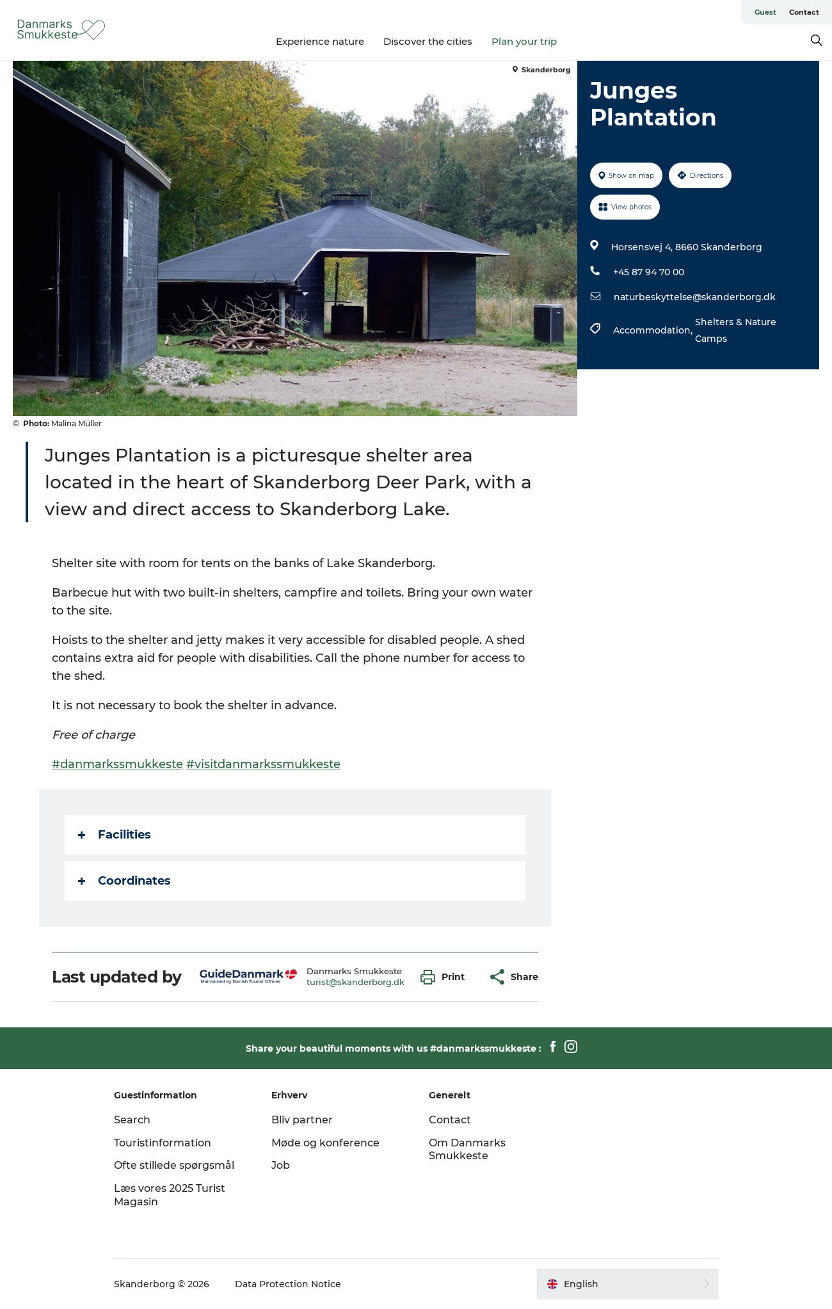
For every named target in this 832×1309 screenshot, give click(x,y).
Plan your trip (524, 41)
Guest (765, 12)
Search (132, 1120)
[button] (445, 977)
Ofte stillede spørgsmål (174, 1165)
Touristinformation (162, 1143)
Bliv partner (302, 1120)
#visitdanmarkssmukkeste (263, 764)
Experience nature (320, 41)
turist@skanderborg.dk (355, 982)
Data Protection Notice (288, 1284)
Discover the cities (427, 41)
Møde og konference (325, 1143)
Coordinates (124, 881)
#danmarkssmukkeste (117, 764)
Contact (804, 12)
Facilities (114, 835)
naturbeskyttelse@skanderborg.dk (695, 297)
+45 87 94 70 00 (648, 272)
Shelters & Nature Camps (735, 330)
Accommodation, (654, 330)
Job (280, 1165)
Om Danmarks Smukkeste (467, 1149)
